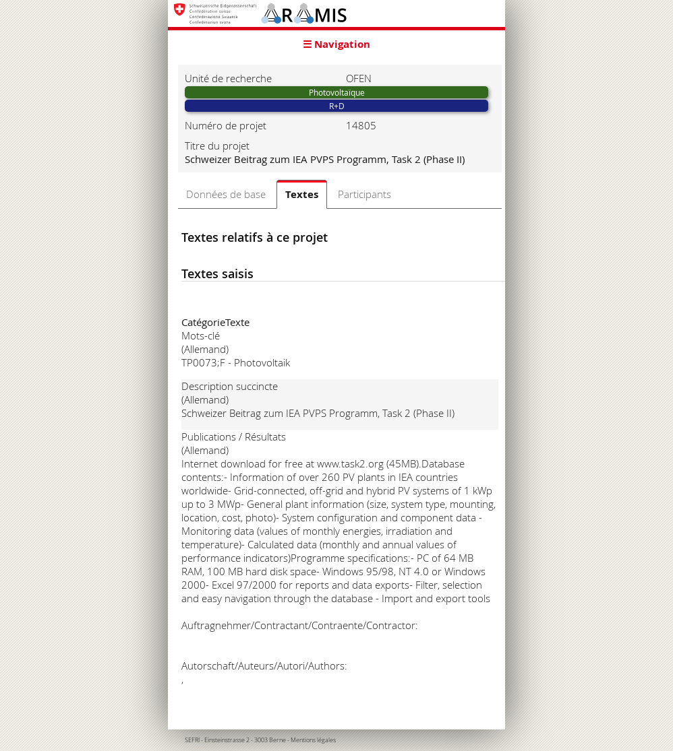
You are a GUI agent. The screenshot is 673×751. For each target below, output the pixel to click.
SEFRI (192, 740)
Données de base (226, 194)
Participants (364, 194)
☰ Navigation (336, 44)
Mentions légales (313, 740)
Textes (301, 194)
